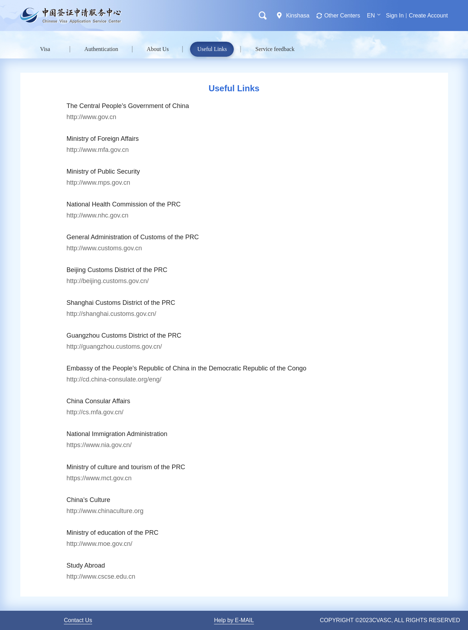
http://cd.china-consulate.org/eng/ (114, 379)
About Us (158, 49)
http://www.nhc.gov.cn (98, 215)
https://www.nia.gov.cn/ (99, 445)
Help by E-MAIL (234, 620)
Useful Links (212, 49)
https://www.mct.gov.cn (99, 478)
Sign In (395, 15)
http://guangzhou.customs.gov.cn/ (114, 346)
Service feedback (274, 49)
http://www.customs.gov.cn (104, 248)
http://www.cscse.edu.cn (101, 576)
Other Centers (342, 15)
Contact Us (78, 620)
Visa (45, 49)
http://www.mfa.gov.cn (98, 149)
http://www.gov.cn (92, 117)
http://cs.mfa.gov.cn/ (95, 412)
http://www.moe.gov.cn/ (100, 543)
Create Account (428, 15)
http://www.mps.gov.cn (98, 182)
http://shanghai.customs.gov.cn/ (111, 313)
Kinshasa (297, 15)
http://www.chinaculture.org (105, 510)
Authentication (101, 49)
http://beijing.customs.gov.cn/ (108, 281)
